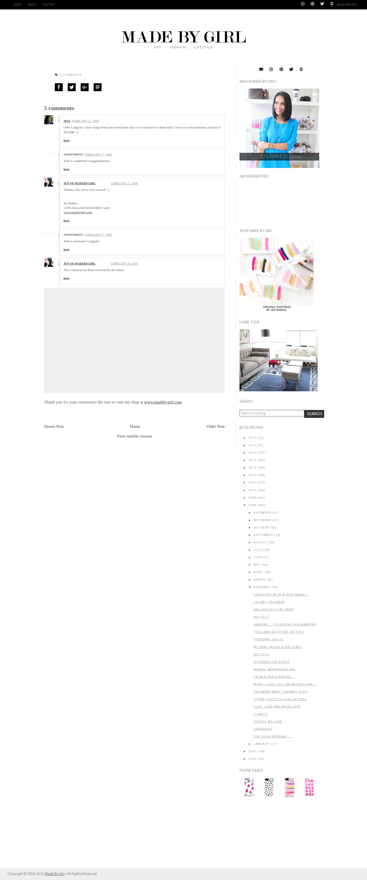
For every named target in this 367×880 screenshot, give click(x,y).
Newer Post (54, 426)
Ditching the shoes (272, 662)
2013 (252, 467)
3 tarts (260, 714)
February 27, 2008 (85, 121)
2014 (252, 460)
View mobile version (134, 436)
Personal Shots (268, 639)
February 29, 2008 (124, 263)
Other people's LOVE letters (280, 699)
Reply (66, 140)
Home (17, 4)
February (262, 587)
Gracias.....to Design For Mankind (285, 624)
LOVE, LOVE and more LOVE (277, 706)
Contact (49, 4)
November (263, 520)
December (262, 512)
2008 (252, 505)
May (257, 564)
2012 (252, 475)
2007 (252, 751)
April (258, 572)
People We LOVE (268, 721)
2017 (252, 438)
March (259, 579)
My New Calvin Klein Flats (278, 647)
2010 (252, 490)
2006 (252, 758)
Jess (66, 121)
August (260, 542)
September (263, 535)
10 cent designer (269, 602)
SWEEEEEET (263, 729)
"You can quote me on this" (279, 632)
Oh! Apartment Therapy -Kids (280, 691)
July (258, 550)
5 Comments (70, 75)
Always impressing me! (275, 669)
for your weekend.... (272, 736)
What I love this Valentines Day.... (285, 684)
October (261, 527)
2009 (252, 497)
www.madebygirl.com (77, 212)
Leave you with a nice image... (281, 594)
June (258, 557)
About (32, 4)
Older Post (216, 426)
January (261, 744)
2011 (252, 482)
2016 (252, 445)
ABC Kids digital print (274, 609)
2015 (252, 452)
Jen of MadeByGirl (79, 183)
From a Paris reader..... (275, 677)
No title (261, 617)
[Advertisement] (277, 835)
